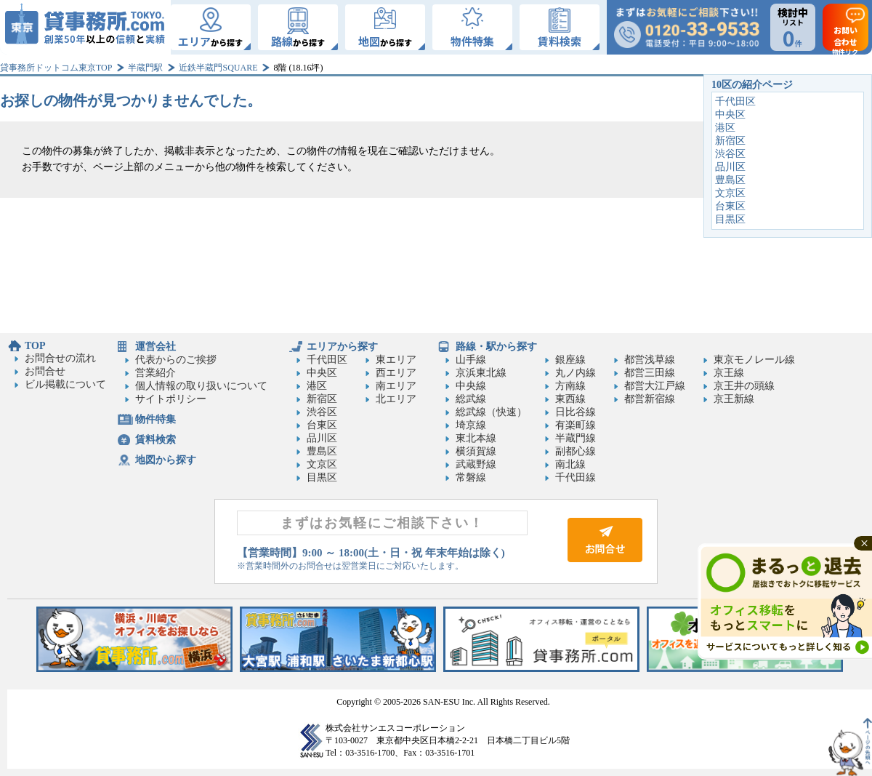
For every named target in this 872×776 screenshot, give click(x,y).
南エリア (396, 385)
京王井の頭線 (744, 385)
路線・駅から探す (496, 346)
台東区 (730, 206)
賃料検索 (155, 439)
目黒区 (730, 219)
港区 (725, 127)
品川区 (730, 166)
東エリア (396, 359)
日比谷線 (575, 412)
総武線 (471, 398)
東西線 (570, 398)
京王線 (729, 372)
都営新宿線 (649, 398)
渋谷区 (730, 153)
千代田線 (575, 477)
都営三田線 (649, 372)
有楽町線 (575, 425)
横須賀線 (476, 451)
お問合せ (45, 371)
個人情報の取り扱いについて (201, 385)
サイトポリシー (170, 398)
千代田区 (735, 101)
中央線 (471, 385)
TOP (35, 345)
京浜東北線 (481, 372)
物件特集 (155, 419)
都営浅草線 (649, 359)
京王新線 (734, 398)
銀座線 (570, 359)
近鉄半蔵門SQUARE (218, 68)
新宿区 (730, 140)
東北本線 (476, 438)
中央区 (730, 114)
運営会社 (155, 346)
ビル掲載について (65, 384)
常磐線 (471, 477)
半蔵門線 (575, 438)
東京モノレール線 (754, 359)
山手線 (471, 359)
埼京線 (471, 425)
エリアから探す (342, 346)
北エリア (396, 398)
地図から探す (165, 460)
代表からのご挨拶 (176, 359)
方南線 (570, 385)
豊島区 (730, 180)
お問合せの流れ (60, 358)
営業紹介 (155, 372)
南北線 (570, 464)
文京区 (730, 193)
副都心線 (575, 451)
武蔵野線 (476, 464)
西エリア (396, 372)
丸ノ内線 (575, 372)
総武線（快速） (491, 412)
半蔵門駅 (145, 68)
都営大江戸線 (654, 385)
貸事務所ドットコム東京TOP (56, 68)
